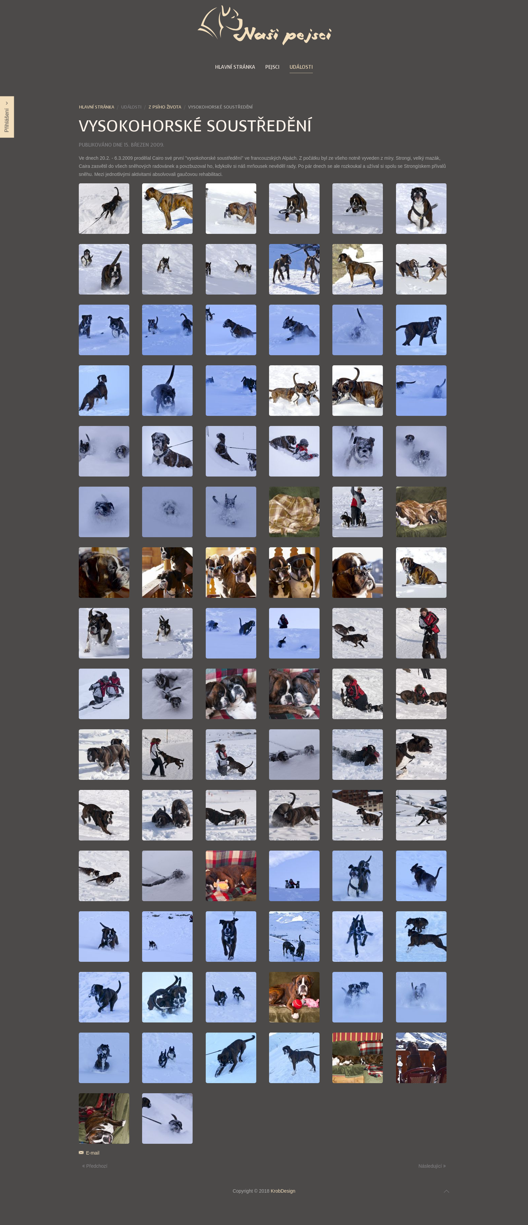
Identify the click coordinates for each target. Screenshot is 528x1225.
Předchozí (94, 1166)
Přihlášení (7, 117)
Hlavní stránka (235, 67)
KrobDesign (283, 1191)
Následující (432, 1166)
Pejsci (272, 67)
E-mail (89, 1153)
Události (301, 67)
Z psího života (164, 107)
